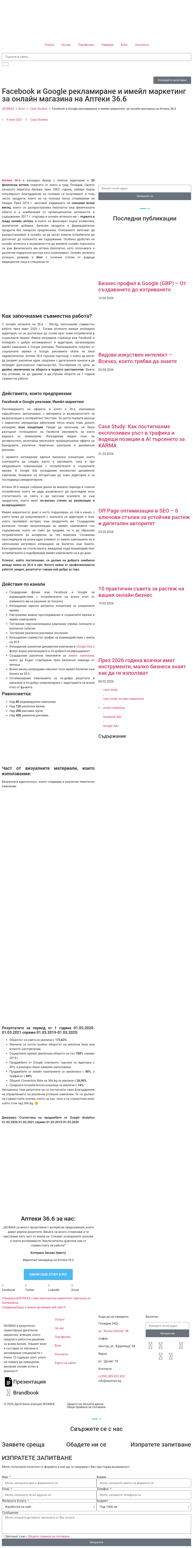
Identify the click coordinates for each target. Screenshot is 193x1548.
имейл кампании (81, 655)
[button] (13, 1287)
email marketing (114, 708)
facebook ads (112, 717)
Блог (124, 45)
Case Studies (38, 109)
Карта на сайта (65, 1363)
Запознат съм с (37, 1536)
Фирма (101, 1477)
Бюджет (102, 1500)
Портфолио (86, 45)
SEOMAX (8, 109)
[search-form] (96, 57)
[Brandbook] (8, 1393)
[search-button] (5, 64)
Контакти (142, 45)
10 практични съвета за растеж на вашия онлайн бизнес (141, 592)
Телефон (103, 1488)
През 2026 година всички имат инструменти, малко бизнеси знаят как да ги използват (142, 666)
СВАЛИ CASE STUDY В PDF (48, 1274)
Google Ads (84, 646)
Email (6, 1488)
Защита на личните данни (85, 1404)
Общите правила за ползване (49, 1536)
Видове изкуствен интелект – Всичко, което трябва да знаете (137, 358)
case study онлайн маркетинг (123, 699)
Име (5, 1477)
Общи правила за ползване (86, 1407)
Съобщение (10, 1512)
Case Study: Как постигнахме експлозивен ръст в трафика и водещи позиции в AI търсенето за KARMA (141, 436)
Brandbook (26, 1393)
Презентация (29, 1382)
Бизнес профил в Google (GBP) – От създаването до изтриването (142, 286)
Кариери (108, 45)
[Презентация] (8, 1382)
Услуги (49, 45)
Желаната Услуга (14, 1500)
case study (110, 689)
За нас (65, 45)
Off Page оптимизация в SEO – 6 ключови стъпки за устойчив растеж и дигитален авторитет (144, 517)
